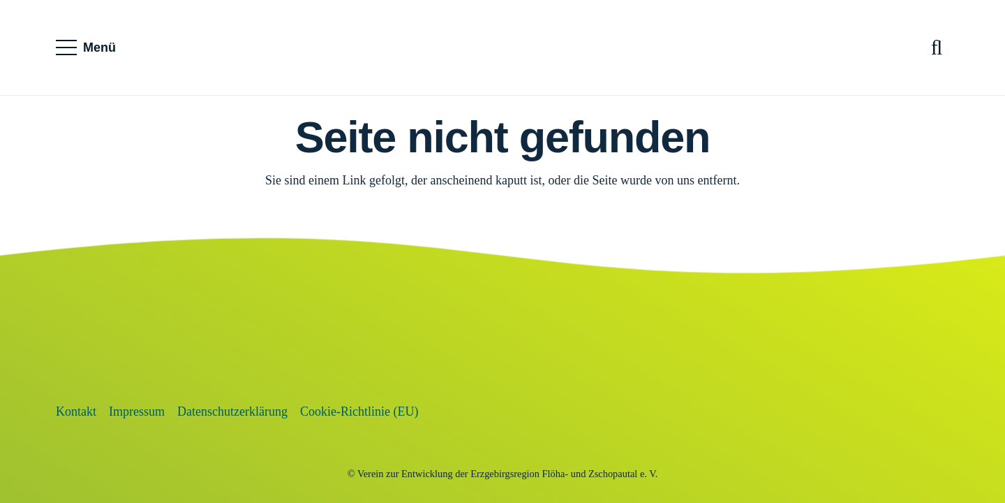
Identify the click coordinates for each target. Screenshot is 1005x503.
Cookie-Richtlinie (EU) (359, 411)
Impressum (137, 411)
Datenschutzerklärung (232, 411)
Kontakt (76, 411)
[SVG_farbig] (502, 48)
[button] (86, 47)
